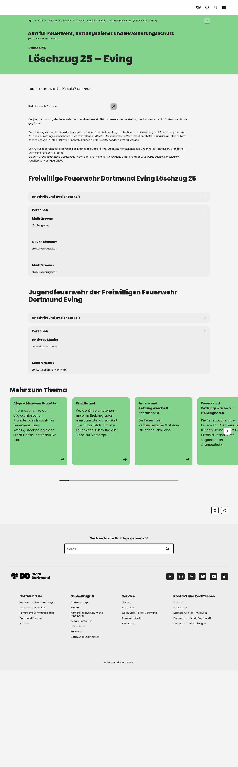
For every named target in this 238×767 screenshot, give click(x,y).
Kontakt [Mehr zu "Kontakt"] (178, 699)
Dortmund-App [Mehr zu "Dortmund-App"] (80, 699)
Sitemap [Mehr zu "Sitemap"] (127, 699)
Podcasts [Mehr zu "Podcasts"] (76, 728)
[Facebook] (170, 673)
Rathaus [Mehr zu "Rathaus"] (24, 720)
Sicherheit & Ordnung (73, 20)
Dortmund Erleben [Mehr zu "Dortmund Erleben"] (30, 714)
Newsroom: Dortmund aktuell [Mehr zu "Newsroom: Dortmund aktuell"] (36, 709)
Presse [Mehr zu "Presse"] (75, 704)
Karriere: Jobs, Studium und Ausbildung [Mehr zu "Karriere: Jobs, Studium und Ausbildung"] (87, 711)
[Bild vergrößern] (223, 106)
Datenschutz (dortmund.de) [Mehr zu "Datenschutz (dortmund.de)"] (190, 709)
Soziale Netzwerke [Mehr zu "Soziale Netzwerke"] (81, 717)
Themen (52, 20)
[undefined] (227, 527)
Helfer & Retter (97, 20)
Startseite (36, 20)
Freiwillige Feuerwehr (120, 20)
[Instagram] (181, 673)
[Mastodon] (191, 673)
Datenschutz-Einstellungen (189, 720)
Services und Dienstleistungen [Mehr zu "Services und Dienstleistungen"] (37, 699)
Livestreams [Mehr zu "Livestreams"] (78, 723)
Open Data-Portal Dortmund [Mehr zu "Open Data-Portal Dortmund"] (139, 709)
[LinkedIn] (224, 673)
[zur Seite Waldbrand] (101, 528)
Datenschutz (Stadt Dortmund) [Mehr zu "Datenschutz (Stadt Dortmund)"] (192, 714)
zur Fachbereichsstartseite (44, 38)
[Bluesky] (202, 673)
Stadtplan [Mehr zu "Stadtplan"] (128, 704)
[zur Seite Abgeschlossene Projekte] (38, 528)
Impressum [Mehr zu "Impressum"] (180, 704)
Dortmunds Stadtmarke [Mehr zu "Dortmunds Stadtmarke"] (85, 733)
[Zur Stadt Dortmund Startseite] (30, 7)
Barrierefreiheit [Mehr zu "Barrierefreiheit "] (131, 714)
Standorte (141, 20)
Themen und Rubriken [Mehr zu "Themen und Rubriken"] (32, 704)
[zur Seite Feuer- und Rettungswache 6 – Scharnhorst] (163, 528)
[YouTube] (213, 673)
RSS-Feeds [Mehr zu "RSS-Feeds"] (128, 720)
